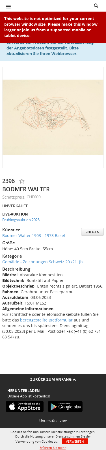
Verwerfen (75, 441)
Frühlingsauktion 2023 (21, 219)
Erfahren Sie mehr (53, 447)
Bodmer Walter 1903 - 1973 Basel (33, 235)
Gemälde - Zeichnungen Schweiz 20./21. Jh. (43, 261)
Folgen (92, 232)
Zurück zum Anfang (53, 379)
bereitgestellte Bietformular (46, 320)
